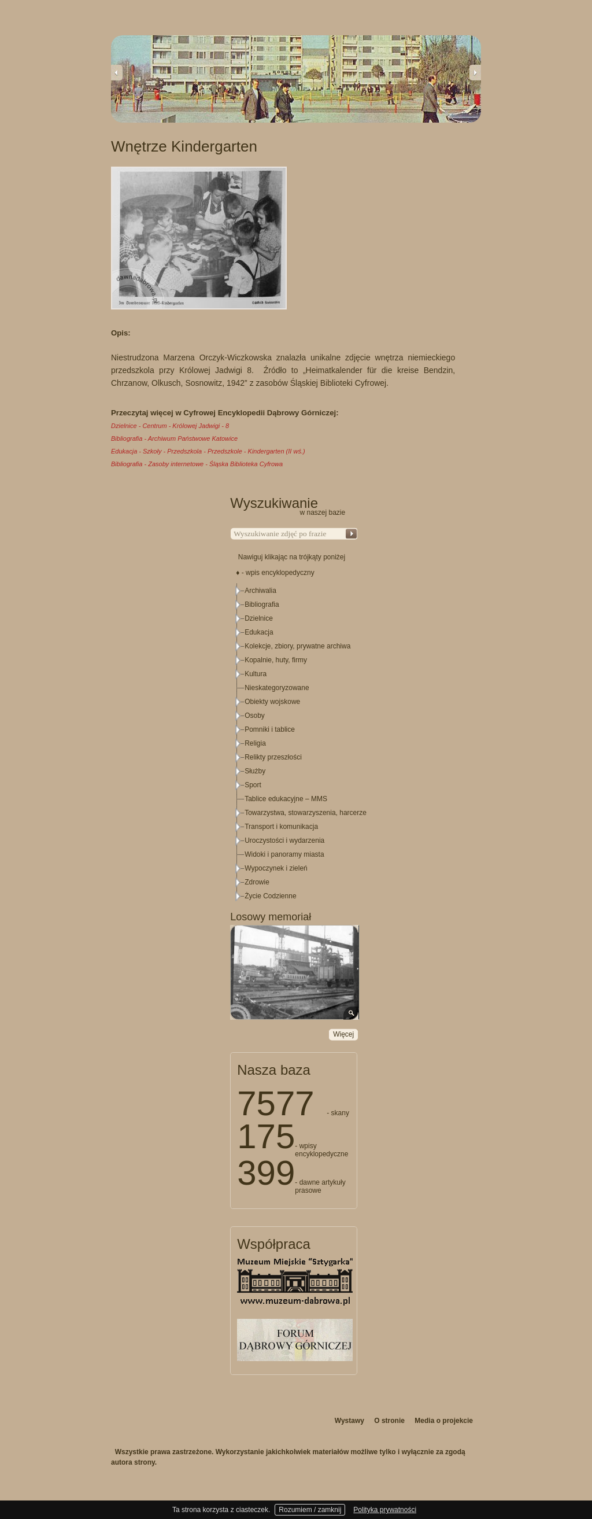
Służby (255, 771)
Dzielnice (259, 618)
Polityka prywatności (384, 1510)
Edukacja (259, 632)
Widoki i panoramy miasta (284, 854)
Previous (116, 72)
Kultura (256, 674)
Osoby (255, 715)
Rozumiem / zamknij (310, 1510)
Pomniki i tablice (270, 729)
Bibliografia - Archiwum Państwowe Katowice (174, 438)
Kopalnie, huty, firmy (276, 660)
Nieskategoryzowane (277, 688)
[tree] (294, 743)
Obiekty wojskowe (272, 702)
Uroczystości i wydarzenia (284, 840)
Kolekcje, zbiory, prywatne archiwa (297, 646)
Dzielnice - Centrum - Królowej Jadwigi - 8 (170, 425)
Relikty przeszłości (273, 757)
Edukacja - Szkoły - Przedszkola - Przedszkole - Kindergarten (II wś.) (208, 451)
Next (475, 72)
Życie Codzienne (270, 896)
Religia (255, 743)
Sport (253, 785)
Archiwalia (260, 591)
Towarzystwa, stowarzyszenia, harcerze (306, 813)
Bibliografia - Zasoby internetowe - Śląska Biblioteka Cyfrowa (197, 463)
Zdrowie (257, 882)
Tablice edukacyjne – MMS (286, 799)
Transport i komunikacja (281, 827)
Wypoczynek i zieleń (276, 868)
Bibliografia (262, 604)
